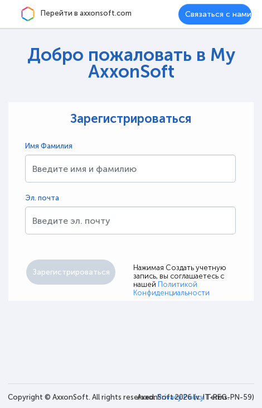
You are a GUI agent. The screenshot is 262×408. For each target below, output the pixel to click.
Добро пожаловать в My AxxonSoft (131, 63)
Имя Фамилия (48, 146)
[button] (70, 272)
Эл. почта (42, 198)
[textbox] (130, 169)
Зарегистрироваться (131, 118)
